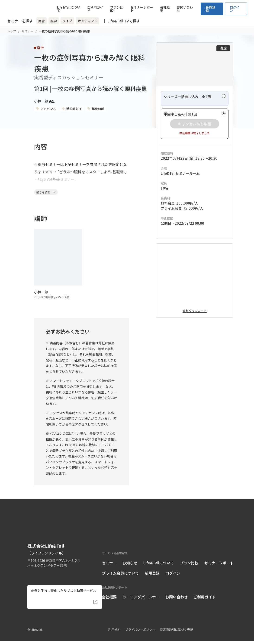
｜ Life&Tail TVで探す (121, 21)
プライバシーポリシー (140, 623)
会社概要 (165, 9)
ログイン (234, 9)
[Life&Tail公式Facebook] (30, 566)
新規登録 (152, 566)
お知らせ (129, 556)
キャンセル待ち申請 (194, 138)
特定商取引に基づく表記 (176, 623)
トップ (11, 31)
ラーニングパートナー (141, 590)
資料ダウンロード (195, 348)
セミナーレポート (141, 9)
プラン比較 (116, 9)
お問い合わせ (185, 9)
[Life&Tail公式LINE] (47, 566)
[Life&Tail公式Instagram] (39, 566)
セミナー (27, 31)
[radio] (194, 113)
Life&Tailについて (68, 9)
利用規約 (114, 623)
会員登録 (210, 9)
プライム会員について (120, 566)
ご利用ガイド (95, 9)
